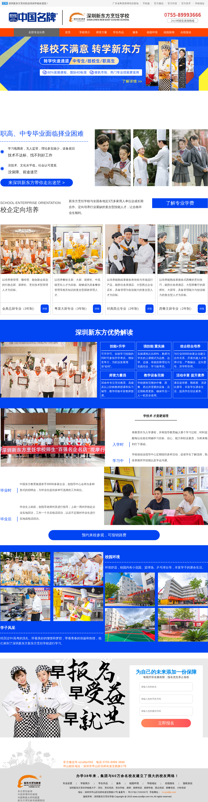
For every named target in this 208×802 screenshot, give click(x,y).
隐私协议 (187, 783)
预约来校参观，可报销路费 (104, 535)
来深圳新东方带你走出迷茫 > (36, 182)
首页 (68, 32)
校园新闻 (169, 32)
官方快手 (186, 3)
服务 (135, 32)
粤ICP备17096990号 (138, 792)
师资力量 (101, 32)
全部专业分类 (37, 32)
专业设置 (67, 783)
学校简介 (84, 32)
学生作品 (118, 32)
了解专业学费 (180, 203)
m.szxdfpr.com (169, 792)
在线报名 (186, 32)
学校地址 (199, 3)
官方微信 (159, 3)
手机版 (146, 3)
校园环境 (152, 32)
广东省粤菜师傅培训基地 (125, 3)
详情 (44, 308)
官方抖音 (173, 3)
